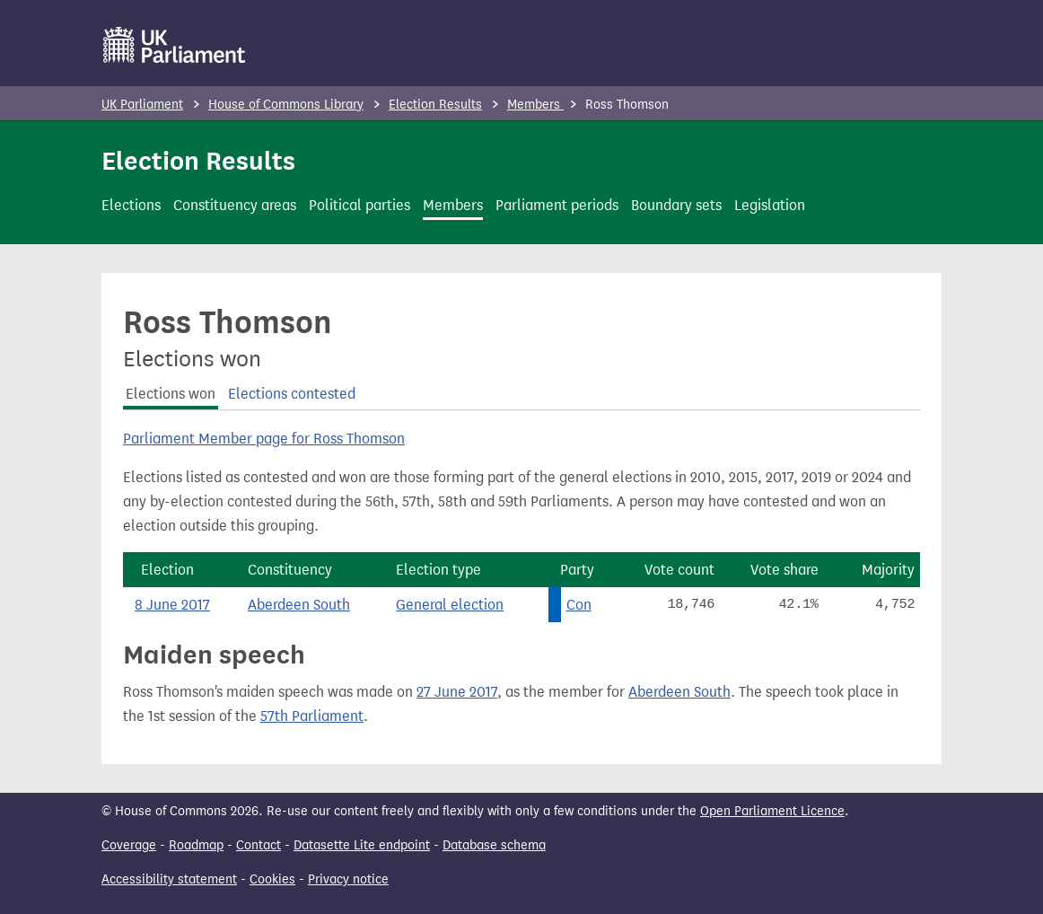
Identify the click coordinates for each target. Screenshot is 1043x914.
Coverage (128, 845)
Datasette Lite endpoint (362, 845)
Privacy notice (348, 879)
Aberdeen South (299, 604)
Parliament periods (556, 205)
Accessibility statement (169, 879)
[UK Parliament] (174, 45)
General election (450, 604)
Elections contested (291, 393)
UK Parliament (142, 104)
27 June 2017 (456, 691)
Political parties (359, 205)
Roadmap (196, 845)
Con (579, 604)
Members (535, 104)
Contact (258, 845)
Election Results (435, 104)
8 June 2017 (172, 604)
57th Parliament (312, 716)
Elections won (170, 393)
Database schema (494, 845)
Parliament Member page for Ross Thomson (264, 438)
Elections (131, 205)
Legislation (769, 205)
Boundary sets (676, 205)
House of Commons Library (286, 104)
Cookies (272, 879)
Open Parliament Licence (772, 811)
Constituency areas (234, 205)
